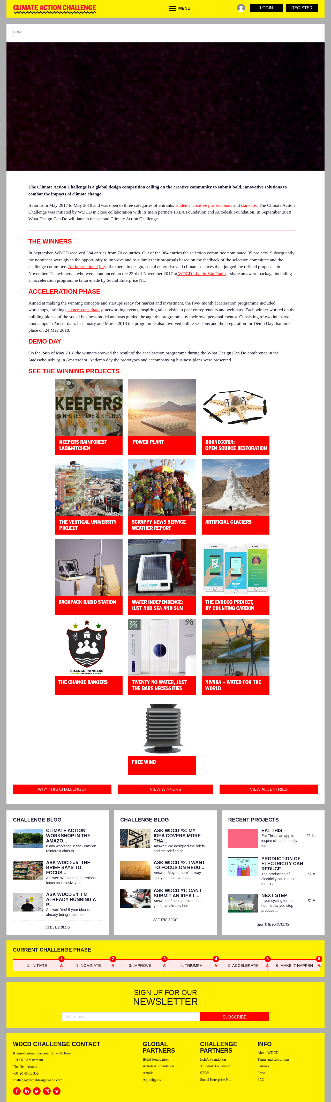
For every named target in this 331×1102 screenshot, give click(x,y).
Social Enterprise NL (215, 1080)
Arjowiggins (152, 1080)
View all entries (269, 789)
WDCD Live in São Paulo (201, 273)
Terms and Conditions (273, 1059)
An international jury (87, 266)
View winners (165, 789)
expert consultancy (85, 309)
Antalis (148, 1073)
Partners (263, 1066)
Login (266, 8)
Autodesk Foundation (158, 1066)
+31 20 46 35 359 (26, 1073)
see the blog (58, 927)
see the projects (273, 924)
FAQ (261, 1080)
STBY (204, 1073)
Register (302, 8)
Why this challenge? (62, 789)
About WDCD (268, 1053)
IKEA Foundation (156, 1059)
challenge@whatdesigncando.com (37, 1080)
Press (261, 1073)
